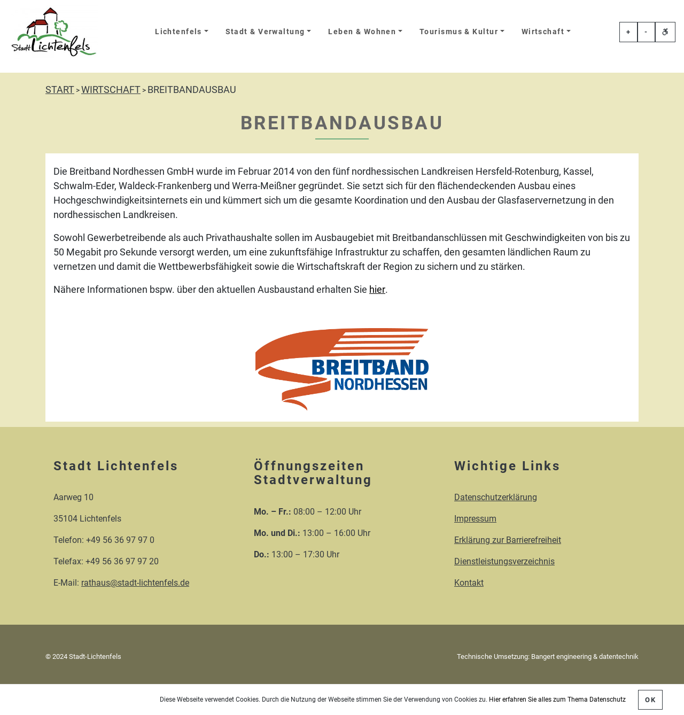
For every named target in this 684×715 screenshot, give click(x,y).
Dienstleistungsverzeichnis (504, 561)
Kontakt (469, 583)
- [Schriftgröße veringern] (646, 32)
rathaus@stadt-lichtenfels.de (135, 583)
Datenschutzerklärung (495, 497)
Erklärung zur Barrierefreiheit (507, 540)
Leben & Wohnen (362, 31)
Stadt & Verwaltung (265, 31)
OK (650, 700)
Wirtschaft (543, 31)
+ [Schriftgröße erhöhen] (628, 32)
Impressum (475, 519)
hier (377, 289)
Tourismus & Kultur (458, 31)
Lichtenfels (178, 31)
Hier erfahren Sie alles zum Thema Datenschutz (557, 699)
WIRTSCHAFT (111, 89)
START (59, 89)
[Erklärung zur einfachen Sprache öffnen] (665, 32)
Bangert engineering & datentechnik (585, 656)
